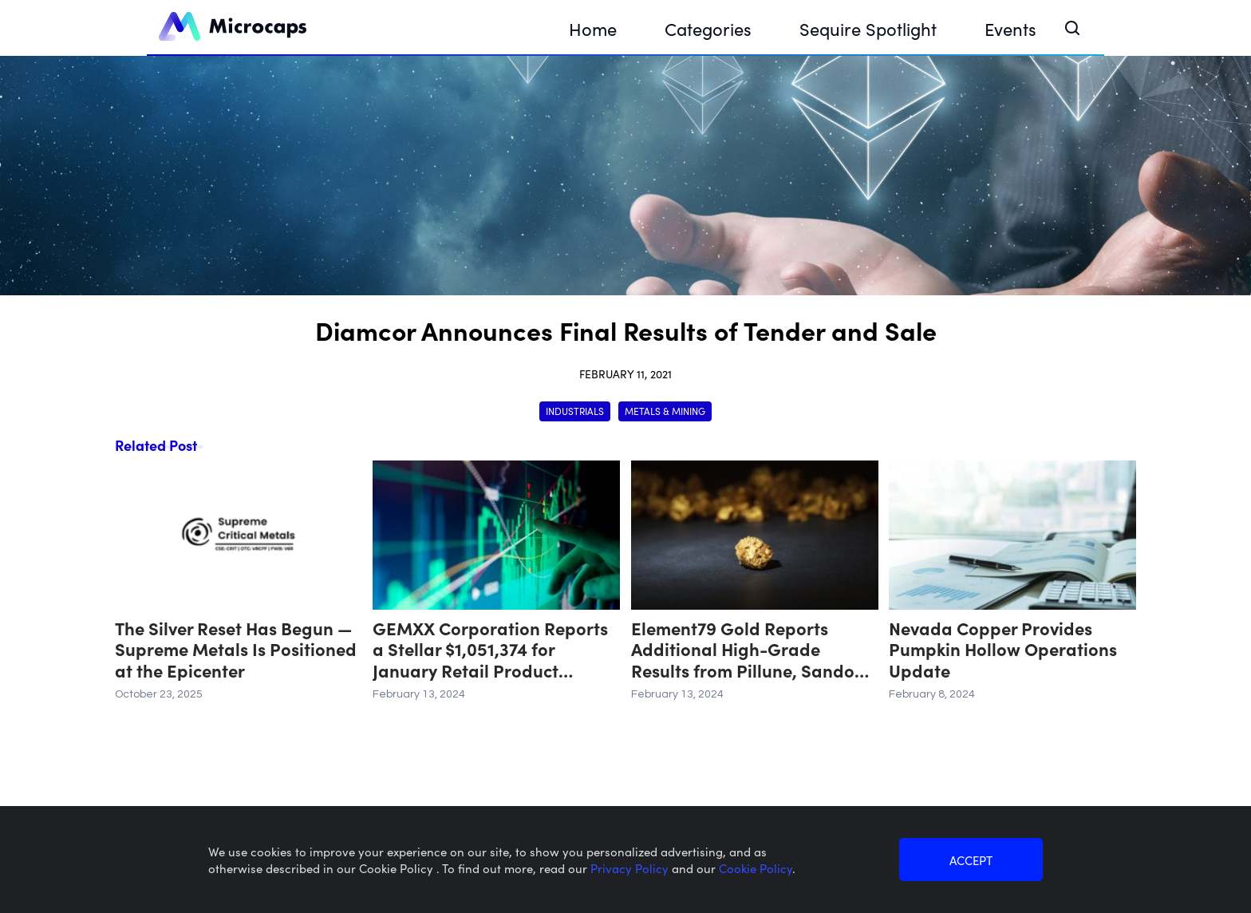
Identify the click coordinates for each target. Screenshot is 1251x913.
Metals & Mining (665, 410)
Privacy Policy (631, 868)
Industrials (575, 410)
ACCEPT (971, 860)
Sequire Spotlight (868, 28)
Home (593, 28)
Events (1010, 28)
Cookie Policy (755, 868)
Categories (708, 28)
